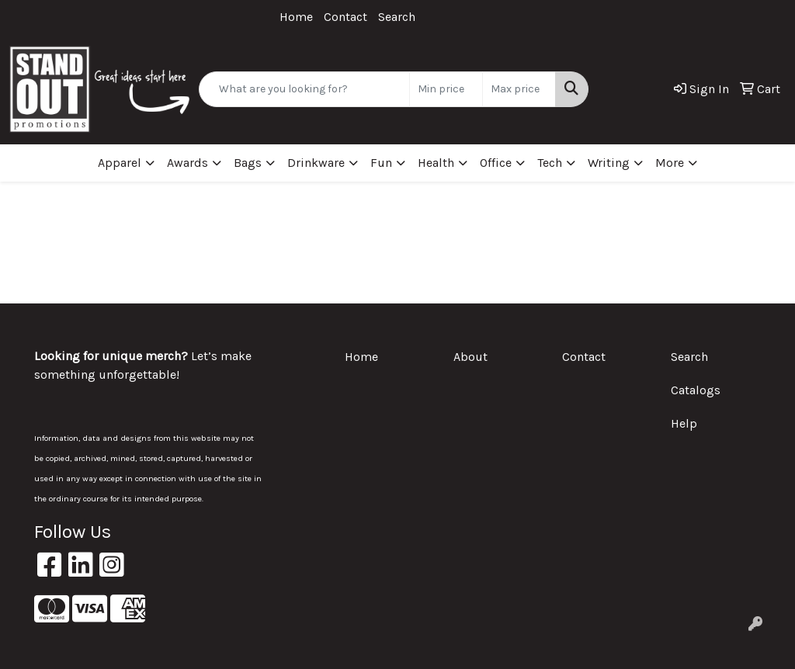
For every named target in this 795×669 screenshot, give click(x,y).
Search (396, 16)
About (470, 356)
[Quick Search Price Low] (446, 89)
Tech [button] (549, 162)
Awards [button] (187, 162)
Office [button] (496, 162)
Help (684, 423)
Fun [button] (381, 162)
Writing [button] (609, 162)
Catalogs (695, 390)
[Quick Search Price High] (519, 89)
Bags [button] (248, 162)
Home (296, 16)
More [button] (669, 162)
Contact (345, 16)
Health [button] (436, 162)
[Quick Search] (304, 89)
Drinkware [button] (316, 162)
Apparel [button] (119, 162)
